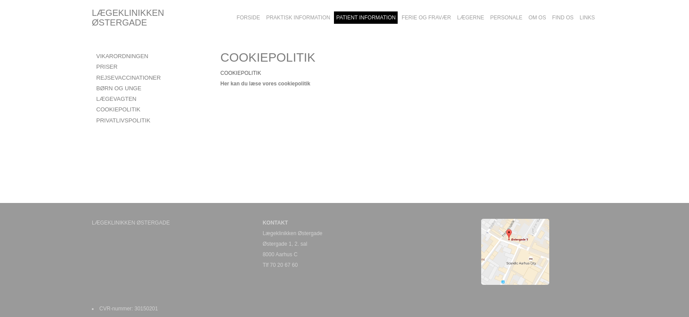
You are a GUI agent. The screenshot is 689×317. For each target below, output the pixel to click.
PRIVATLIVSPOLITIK (123, 120)
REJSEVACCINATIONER (128, 77)
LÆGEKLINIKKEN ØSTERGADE (128, 17)
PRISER (106, 66)
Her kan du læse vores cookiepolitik (266, 84)
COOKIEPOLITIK (118, 109)
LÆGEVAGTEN (116, 99)
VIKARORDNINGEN (122, 56)
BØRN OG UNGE (118, 88)
